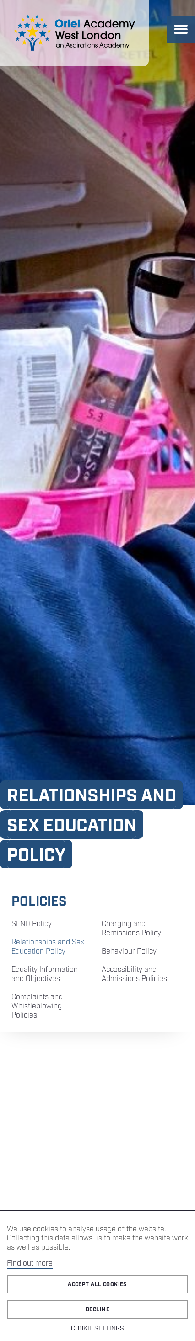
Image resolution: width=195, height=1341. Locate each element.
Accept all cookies (97, 1284)
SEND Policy (31, 924)
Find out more (30, 1263)
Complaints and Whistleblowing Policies (37, 1006)
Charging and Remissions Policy (131, 928)
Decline (97, 1309)
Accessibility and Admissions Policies (134, 974)
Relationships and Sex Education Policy (47, 947)
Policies (39, 901)
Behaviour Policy (129, 951)
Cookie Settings (97, 1328)
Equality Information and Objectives (44, 974)
